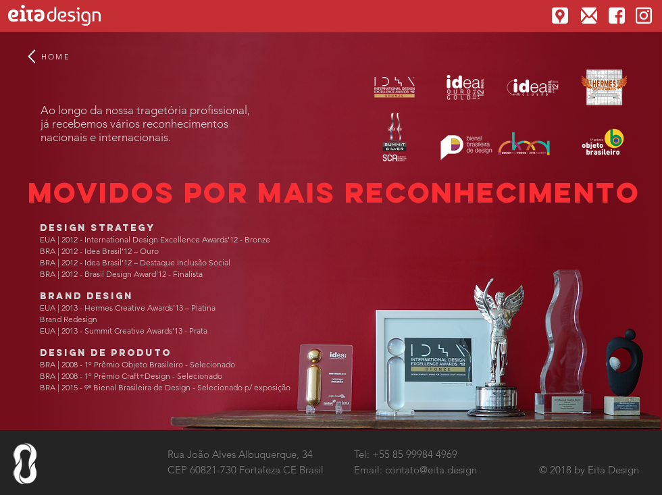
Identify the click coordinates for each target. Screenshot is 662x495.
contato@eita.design (431, 469)
